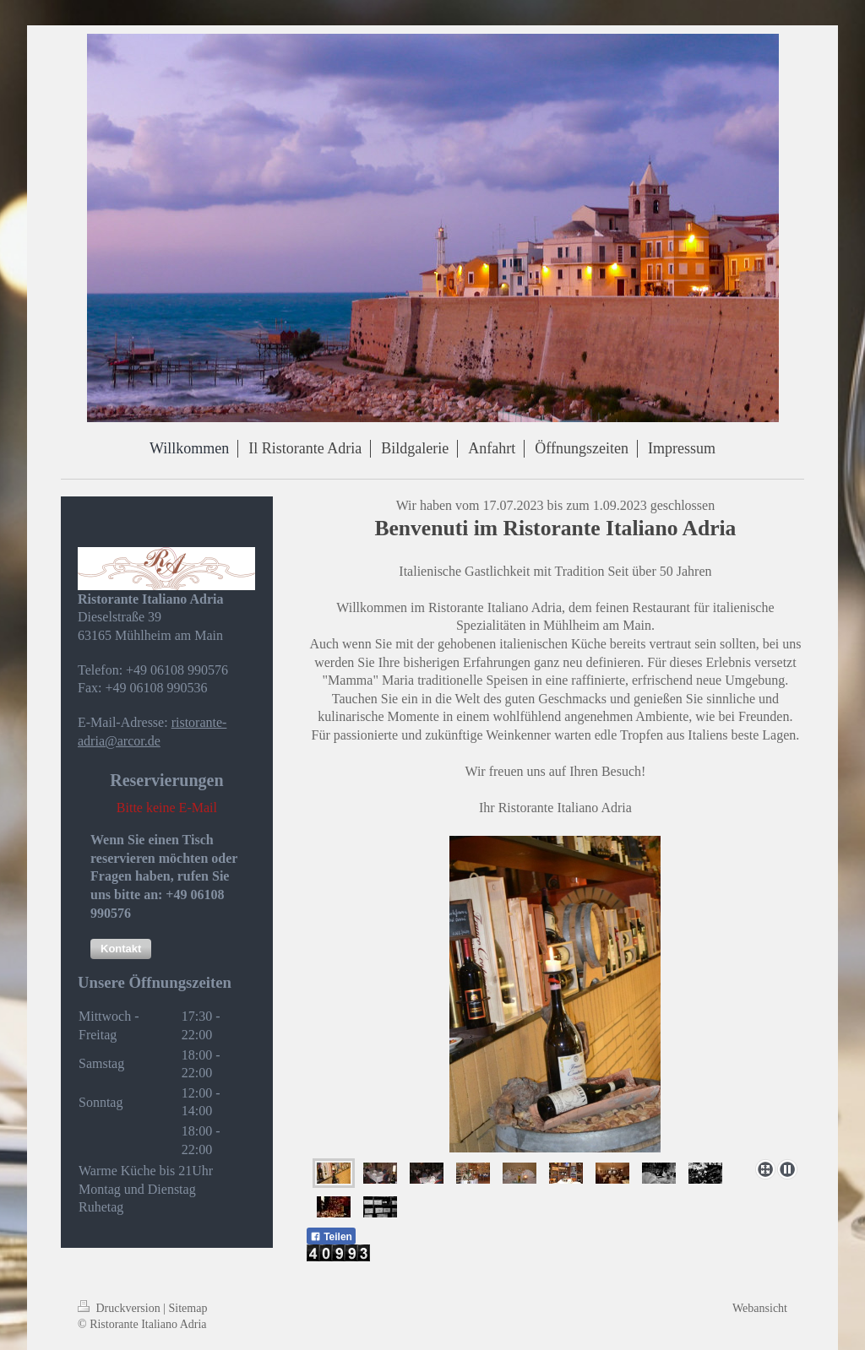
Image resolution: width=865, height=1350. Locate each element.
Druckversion (120, 1308)
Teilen (331, 1237)
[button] (120, 949)
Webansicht (759, 1308)
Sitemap (188, 1308)
